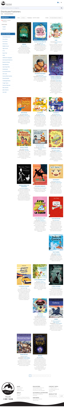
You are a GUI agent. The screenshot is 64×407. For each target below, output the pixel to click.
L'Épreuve (24, 44)
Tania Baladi (40, 315)
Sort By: (46, 17)
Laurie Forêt (43, 115)
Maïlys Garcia (42, 316)
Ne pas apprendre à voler (40, 279)
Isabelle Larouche (24, 149)
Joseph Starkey (27, 357)
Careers (18, 395)
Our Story (19, 394)
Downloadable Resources (38, 387)
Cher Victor (40, 314)
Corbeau (56, 319)
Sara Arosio (43, 44)
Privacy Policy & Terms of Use (23, 398)
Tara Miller (27, 150)
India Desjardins (40, 219)
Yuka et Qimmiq (56, 252)
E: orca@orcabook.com (54, 389)
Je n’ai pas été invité (40, 145)
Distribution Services (37, 399)
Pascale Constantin (43, 76)
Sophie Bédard (59, 81)
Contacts (51, 391)
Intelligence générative (40, 186)
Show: (18, 17)
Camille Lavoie (27, 115)
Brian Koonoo (24, 356)
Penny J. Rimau (41, 281)
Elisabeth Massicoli (56, 181)
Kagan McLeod (56, 322)
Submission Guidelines (38, 394)
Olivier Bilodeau (59, 323)
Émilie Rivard (56, 220)
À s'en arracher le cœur (40, 218)
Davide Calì (41, 43)
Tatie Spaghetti (56, 179)
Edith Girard (24, 46)
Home (2, 13)
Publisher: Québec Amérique (6, 21)
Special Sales (35, 400)
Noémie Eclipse (59, 182)
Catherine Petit (59, 151)
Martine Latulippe (56, 288)
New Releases (20, 387)
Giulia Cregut (42, 282)
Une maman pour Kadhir (40, 73)
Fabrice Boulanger (42, 188)
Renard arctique (24, 354)
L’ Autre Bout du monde (24, 286)
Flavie (56, 40)
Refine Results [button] (5, 17)
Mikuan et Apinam (24, 147)
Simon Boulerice (41, 146)
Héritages (40, 355)
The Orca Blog (52, 390)
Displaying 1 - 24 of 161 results (33, 17)
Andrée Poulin (40, 75)
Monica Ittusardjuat (56, 321)
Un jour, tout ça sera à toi (40, 41)
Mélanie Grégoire (56, 150)
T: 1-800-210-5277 (53, 387)
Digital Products (20, 390)
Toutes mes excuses (56, 218)
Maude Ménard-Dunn (56, 79)
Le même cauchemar (56, 286)
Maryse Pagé (24, 288)
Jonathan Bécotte (24, 114)
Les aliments (40, 112)
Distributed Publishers (8, 13)
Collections (19, 389)
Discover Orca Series (37, 389)
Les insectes (56, 112)
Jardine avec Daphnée (56, 148)
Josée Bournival (41, 114)
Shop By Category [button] (5, 34)
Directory (35, 395)
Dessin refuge (24, 112)
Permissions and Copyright (39, 390)
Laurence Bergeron (24, 188)
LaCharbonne (42, 220)
